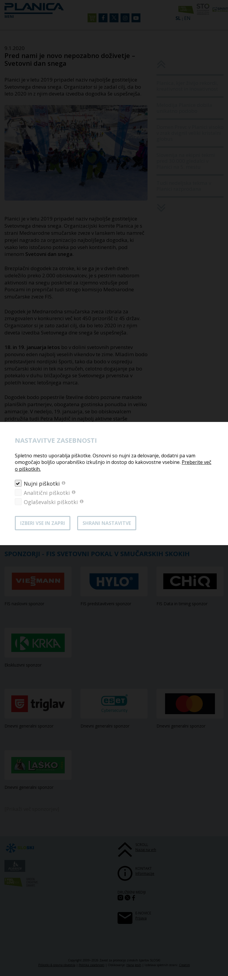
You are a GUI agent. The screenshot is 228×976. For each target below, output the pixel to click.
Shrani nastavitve (107, 523)
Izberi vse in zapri (42, 523)
